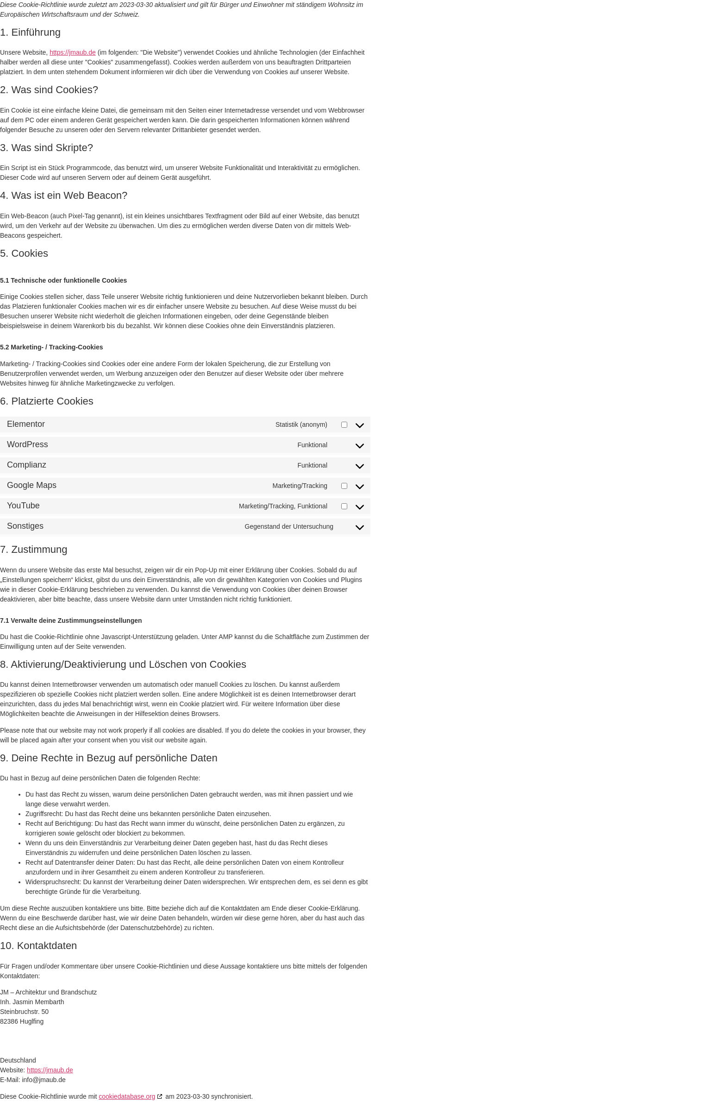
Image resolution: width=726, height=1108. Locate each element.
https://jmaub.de (73, 52)
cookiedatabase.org (127, 1096)
